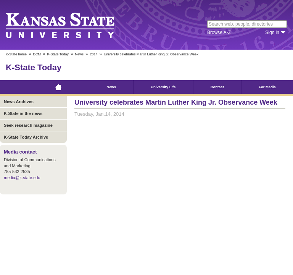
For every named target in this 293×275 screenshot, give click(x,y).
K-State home (16, 54)
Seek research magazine (28, 125)
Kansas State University (69, 25)
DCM (37, 54)
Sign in (272, 32)
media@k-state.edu (22, 177)
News (79, 54)
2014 (93, 54)
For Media (267, 87)
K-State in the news (23, 113)
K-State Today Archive (26, 137)
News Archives (19, 101)
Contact (217, 87)
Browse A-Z (219, 32)
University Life (163, 87)
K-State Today (58, 54)
